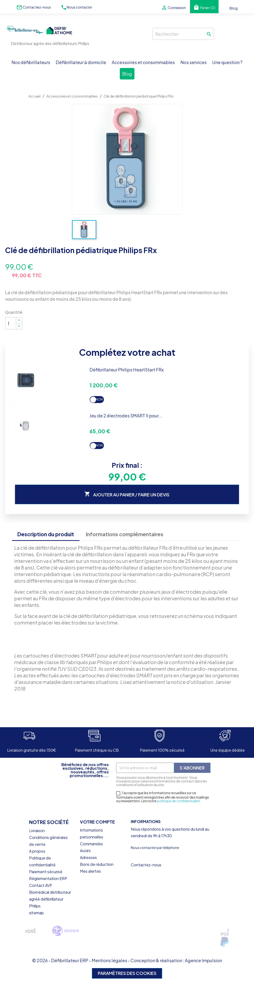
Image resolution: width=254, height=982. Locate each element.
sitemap (36, 912)
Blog (234, 8)
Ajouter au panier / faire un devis (127, 494)
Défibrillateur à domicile (81, 62)
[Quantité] (10, 323)
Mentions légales (109, 960)
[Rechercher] (183, 34)
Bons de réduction (96, 864)
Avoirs (85, 850)
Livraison (37, 830)
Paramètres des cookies (127, 973)
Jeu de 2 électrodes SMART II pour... (125, 415)
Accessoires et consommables (143, 62)
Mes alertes (90, 871)
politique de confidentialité (178, 801)
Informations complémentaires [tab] (124, 534)
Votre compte (97, 822)
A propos (37, 851)
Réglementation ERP (48, 878)
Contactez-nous (37, 7)
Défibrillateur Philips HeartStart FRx (126, 369)
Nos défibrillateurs (30, 62)
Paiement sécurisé (45, 871)
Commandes (91, 843)
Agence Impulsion (203, 960)
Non (99, 399)
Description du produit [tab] (45, 534)
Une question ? (227, 62)
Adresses (88, 857)
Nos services (193, 62)
